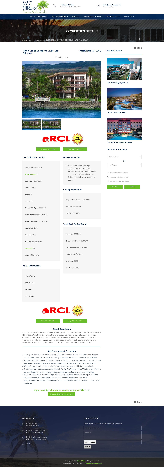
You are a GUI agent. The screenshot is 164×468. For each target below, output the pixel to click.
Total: (68, 269)
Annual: (28, 284)
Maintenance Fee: (72, 249)
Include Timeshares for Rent (119, 177)
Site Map (29, 445)
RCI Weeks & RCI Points (116, 113)
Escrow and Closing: (73, 242)
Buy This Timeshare (75, 150)
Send (87, 448)
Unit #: (27, 203)
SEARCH (115, 187)
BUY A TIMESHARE (37, 40)
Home (25, 40)
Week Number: (30, 176)
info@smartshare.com (112, 5)
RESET (132, 187)
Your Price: (70, 208)
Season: (28, 256)
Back (138, 47)
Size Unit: (28, 182)
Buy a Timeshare (59, 17)
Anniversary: (29, 297)
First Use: (28, 236)
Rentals (75, 17)
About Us (128, 17)
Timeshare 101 (112, 17)
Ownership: (29, 169)
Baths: (27, 189)
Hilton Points (30, 277)
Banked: (28, 291)
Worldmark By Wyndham (117, 83)
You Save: (69, 215)
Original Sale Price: (73, 201)
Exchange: (29, 250)
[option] (32, 125)
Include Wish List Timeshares (119, 182)
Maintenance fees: (32, 216)
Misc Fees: (69, 262)
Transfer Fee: (30, 243)
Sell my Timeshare (38, 17)
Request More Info (48, 150)
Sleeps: (27, 196)
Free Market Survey (92, 17)
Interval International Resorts (119, 142)
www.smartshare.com (38, 440)
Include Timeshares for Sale (119, 173)
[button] (124, 157)
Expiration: (29, 229)
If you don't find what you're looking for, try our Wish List (61, 391)
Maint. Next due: (31, 223)
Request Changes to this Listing (61, 395)
